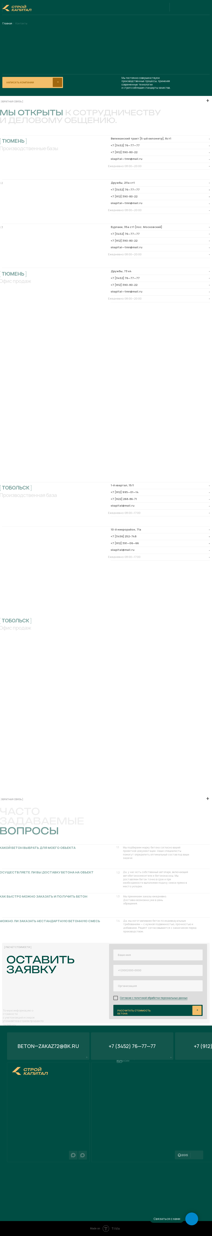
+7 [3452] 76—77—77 (125, 145)
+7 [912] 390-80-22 (124, 152)
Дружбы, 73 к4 (121, 271)
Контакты (21, 23)
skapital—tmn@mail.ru (126, 159)
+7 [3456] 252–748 (123, 536)
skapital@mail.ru (123, 505)
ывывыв (158, 1010)
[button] (32, 82)
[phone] (158, 970)
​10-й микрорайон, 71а (126, 529)
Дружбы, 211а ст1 (123, 183)
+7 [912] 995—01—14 (125, 492)
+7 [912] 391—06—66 (125, 543)
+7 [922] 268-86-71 (124, 499)
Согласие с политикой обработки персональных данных (153, 998)
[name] (158, 955)
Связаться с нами (167, 1219)
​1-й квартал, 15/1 (122, 485)
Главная (7, 23)
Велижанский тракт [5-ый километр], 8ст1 (141, 138)
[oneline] (158, 985)
